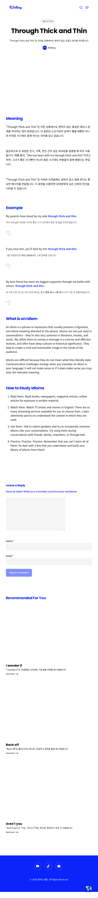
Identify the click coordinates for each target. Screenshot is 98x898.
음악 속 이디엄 (48, 21)
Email (9, 556)
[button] (87, 7)
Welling (51, 47)
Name (10, 541)
